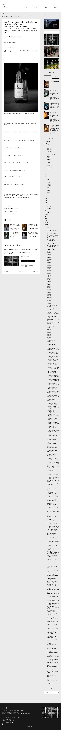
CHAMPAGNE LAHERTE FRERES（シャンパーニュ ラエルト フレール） (53, 396)
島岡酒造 (49, 263)
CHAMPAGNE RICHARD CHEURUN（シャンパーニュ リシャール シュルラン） (53, 419)
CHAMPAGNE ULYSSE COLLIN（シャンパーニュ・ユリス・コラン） (53, 456)
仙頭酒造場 (49, 297)
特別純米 (49, 185)
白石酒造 (49, 330)
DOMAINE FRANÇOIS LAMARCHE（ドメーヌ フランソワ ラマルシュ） (53, 502)
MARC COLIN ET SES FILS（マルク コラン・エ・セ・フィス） (53, 566)
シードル (46, 194)
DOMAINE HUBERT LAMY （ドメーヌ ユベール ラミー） (53, 511)
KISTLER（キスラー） (51, 233)
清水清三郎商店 (50, 284)
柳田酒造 (49, 337)
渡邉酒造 (49, 267)
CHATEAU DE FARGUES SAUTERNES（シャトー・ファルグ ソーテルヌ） (53, 636)
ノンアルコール (48, 206)
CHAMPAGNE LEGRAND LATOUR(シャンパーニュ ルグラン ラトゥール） (53, 423)
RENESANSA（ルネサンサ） (53, 662)
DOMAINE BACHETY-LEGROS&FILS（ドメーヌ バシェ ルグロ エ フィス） (53, 552)
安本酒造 (49, 273)
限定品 (46, 220)
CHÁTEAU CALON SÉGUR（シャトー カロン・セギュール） (53, 628)
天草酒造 (49, 329)
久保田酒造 (49, 270)
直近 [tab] (47, 77)
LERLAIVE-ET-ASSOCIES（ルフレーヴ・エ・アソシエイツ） (53, 559)
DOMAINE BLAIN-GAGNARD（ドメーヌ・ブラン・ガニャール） (53, 242)
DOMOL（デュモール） (52, 669)
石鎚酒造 (49, 298)
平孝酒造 (49, 252)
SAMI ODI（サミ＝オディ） (52, 225)
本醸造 (48, 190)
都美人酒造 (49, 295)
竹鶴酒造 (49, 303)
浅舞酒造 (49, 254)
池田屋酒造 (49, 259)
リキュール (49, 144)
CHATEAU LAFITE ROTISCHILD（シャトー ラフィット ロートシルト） (53, 657)
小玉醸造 (49, 334)
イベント (46, 222)
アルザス (49, 159)
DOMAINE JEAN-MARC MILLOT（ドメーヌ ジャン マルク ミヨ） (53, 518)
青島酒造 (49, 271)
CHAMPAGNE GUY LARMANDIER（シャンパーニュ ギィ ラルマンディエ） (53, 411)
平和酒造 (49, 289)
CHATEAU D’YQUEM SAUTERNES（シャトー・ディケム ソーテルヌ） (53, 632)
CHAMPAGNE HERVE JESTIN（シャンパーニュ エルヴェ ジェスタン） (53, 380)
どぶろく (49, 192)
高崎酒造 (49, 332)
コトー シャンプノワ (51, 154)
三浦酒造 (49, 251)
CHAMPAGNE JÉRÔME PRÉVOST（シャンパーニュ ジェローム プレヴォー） (52, 445)
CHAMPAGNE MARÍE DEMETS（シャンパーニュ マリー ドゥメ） (53, 415)
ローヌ (48, 162)
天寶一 (48, 302)
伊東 (48, 276)
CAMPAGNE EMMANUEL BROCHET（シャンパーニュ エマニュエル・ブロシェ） (52, 372)
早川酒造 (49, 281)
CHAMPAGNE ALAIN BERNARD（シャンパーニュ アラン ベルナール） (52, 341)
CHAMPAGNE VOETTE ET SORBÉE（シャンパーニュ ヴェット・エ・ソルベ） (53, 349)
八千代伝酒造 (49, 338)
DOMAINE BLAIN (50, 239)
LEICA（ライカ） (50, 683)
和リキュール (47, 143)
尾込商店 (49, 327)
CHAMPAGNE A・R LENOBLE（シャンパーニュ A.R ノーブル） (52, 345)
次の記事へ (35, 271)
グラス (46, 196)
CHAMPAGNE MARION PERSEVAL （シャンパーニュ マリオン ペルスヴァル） (53, 400)
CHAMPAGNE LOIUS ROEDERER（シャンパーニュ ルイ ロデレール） (53, 407)
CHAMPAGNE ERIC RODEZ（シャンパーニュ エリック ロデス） (53, 376)
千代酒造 (49, 287)
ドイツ (46, 210)
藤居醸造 (49, 335)
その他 (46, 218)
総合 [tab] (56, 77)
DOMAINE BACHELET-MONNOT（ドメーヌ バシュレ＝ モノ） (53, 472)
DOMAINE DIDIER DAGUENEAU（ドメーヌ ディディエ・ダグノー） (53, 607)
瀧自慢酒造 (49, 283)
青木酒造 (49, 257)
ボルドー (49, 160)
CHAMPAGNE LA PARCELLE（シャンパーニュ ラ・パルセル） (53, 460)
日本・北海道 (49, 148)
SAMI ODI (49, 227)
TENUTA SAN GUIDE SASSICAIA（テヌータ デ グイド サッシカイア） (53, 675)
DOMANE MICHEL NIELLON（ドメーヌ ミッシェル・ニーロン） (53, 570)
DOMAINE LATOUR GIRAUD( (53, 245)
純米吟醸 (49, 184)
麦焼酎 (46, 200)
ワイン (46, 146)
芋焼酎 (46, 198)
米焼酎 (46, 202)
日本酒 (46, 178)
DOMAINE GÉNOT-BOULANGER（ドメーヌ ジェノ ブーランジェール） (53, 492)
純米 (48, 187)
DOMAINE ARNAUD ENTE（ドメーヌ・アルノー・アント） (53, 236)
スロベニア (49, 165)
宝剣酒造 (49, 300)
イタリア (49, 164)
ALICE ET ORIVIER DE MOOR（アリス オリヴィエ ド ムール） (53, 468)
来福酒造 (49, 262)
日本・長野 (49, 149)
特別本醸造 (49, 188)
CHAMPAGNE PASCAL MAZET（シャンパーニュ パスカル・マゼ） (53, 441)
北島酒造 (49, 286)
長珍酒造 (49, 275)
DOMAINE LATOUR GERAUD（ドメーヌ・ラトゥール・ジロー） (53, 248)
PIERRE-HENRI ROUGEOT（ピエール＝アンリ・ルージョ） (53, 530)
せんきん (49, 268)
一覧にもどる (21, 271)
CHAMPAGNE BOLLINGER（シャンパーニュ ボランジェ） (52, 360)
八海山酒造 (49, 260)
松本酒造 (49, 294)
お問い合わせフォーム (28, 261)
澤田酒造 (49, 278)
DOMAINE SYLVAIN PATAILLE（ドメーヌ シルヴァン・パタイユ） (53, 598)
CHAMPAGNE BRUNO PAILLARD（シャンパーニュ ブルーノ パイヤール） (52, 364)
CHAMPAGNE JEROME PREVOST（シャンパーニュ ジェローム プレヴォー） (52, 388)
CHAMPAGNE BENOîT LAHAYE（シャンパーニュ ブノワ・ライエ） (53, 384)
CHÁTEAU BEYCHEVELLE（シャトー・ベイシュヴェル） (52, 624)
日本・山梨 (49, 151)
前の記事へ (7, 271)
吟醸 (45, 174)
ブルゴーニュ (49, 156)
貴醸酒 (46, 176)
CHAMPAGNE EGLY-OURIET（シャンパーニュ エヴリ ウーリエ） (53, 368)
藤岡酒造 (49, 292)
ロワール (49, 157)
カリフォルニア (48, 212)
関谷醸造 (49, 279)
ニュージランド (48, 208)
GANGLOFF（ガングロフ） (52, 621)
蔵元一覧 (46, 224)
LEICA (46, 216)
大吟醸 (48, 182)
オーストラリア (48, 141)
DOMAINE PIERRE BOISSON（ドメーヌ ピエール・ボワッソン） (53, 591)
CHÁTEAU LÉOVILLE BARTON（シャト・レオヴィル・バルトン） (53, 646)
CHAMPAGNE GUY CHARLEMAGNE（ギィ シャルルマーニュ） (53, 427)
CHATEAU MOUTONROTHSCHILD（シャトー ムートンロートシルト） (53, 652)
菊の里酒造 (49, 265)
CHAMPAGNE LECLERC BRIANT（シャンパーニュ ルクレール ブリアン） (52, 451)
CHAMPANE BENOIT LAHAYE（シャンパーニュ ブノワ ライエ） (53, 353)
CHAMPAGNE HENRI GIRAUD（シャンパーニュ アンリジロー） (53, 437)
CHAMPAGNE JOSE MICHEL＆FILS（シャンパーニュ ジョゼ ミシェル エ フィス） (53, 392)
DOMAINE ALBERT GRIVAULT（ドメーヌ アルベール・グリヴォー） (53, 464)
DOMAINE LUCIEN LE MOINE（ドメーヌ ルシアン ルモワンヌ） (53, 543)
